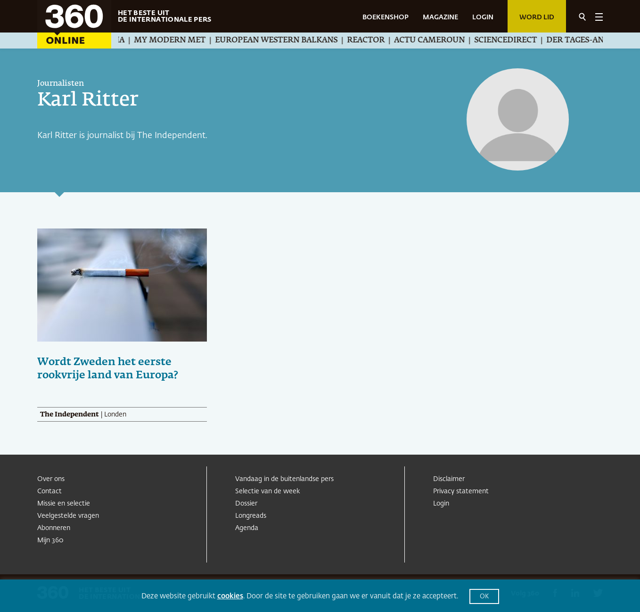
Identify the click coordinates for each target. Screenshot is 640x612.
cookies (230, 596)
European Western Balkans (288, 40)
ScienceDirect (517, 40)
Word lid (536, 17)
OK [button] (484, 597)
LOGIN (482, 17)
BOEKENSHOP (385, 17)
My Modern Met (182, 40)
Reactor (378, 40)
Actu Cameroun (441, 40)
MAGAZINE (440, 17)
